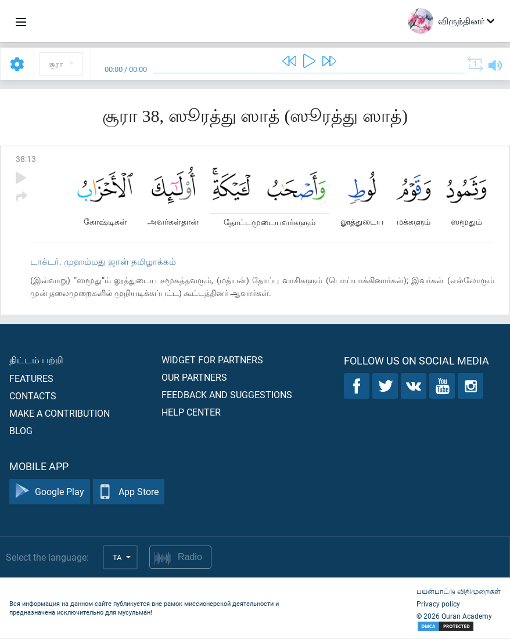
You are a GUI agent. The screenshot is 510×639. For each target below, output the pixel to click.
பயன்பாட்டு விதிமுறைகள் (458, 591)
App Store (129, 492)
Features (31, 379)
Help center (191, 412)
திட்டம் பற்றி (36, 360)
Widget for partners (212, 360)
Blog (21, 431)
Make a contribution (59, 413)
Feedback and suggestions (226, 395)
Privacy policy (438, 604)
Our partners (194, 377)
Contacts (32, 396)
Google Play (49, 492)
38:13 (26, 158)
